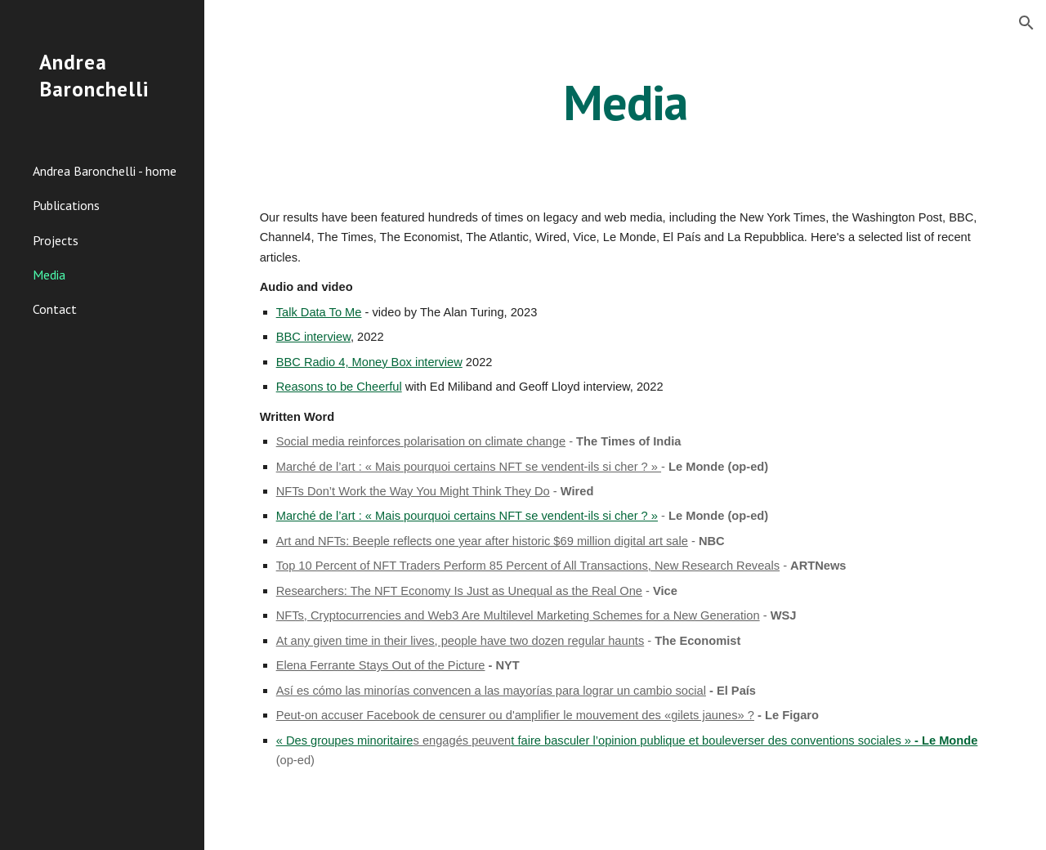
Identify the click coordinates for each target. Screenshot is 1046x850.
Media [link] (49, 274)
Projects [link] (55, 240)
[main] (624, 102)
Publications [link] (66, 205)
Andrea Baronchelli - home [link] (105, 171)
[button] (1026, 22)
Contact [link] (55, 309)
